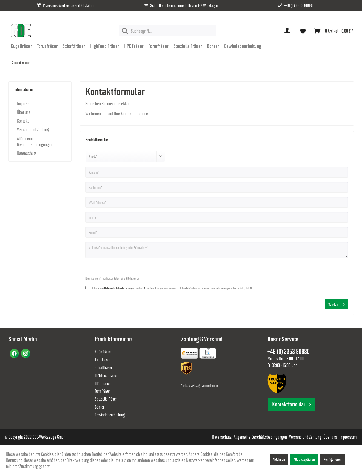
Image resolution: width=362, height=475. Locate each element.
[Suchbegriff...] (167, 30)
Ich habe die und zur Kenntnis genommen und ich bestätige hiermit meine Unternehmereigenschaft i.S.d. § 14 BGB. (172, 288)
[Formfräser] (158, 45)
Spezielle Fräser (106, 399)
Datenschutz (26, 153)
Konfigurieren (332, 459)
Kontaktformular (291, 404)
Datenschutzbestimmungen (119, 288)
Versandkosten (210, 385)
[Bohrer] (213, 45)
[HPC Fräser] (134, 45)
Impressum (25, 103)
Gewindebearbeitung (110, 415)
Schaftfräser (103, 367)
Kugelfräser (103, 351)
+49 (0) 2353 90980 (299, 5)
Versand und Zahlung (33, 129)
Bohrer (99, 407)
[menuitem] (167, 30)
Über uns (24, 112)
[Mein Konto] (288, 30)
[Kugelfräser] (21, 45)
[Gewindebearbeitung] (243, 45)
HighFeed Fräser (106, 375)
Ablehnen (279, 459)
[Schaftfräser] (74, 45)
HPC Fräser (102, 383)
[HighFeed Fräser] (105, 45)
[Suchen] (125, 30)
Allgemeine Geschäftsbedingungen (35, 141)
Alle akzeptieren (304, 459)
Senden (336, 303)
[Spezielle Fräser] (188, 45)
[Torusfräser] (47, 45)
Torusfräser (102, 359)
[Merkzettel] (303, 30)
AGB (142, 288)
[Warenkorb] (332, 30)
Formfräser (102, 391)
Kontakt (23, 121)
